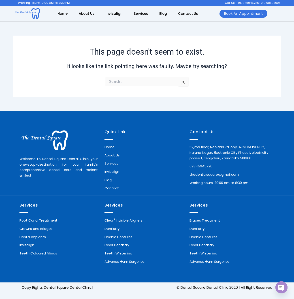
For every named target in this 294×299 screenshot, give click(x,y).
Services (141, 13)
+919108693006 (270, 3)
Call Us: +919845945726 (242, 3)
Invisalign (114, 13)
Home (63, 13)
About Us (86, 13)
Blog (163, 13)
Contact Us (188, 13)
